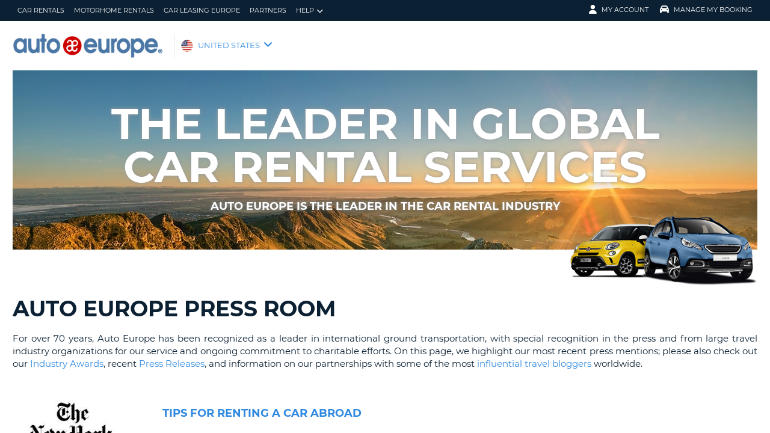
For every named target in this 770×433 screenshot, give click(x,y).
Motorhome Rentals (114, 10)
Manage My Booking (706, 9)
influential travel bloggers (533, 363)
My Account (618, 9)
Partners (268, 10)
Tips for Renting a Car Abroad (262, 413)
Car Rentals (40, 10)
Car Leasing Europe (202, 10)
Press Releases (172, 363)
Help (309, 10)
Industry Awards (66, 363)
